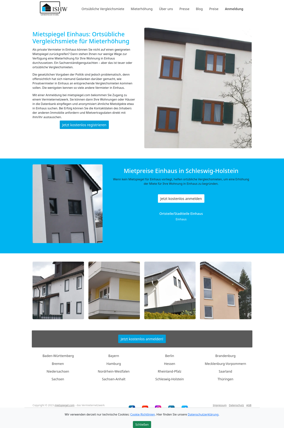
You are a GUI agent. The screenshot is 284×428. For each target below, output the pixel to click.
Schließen (142, 424)
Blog (199, 8)
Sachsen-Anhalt (114, 379)
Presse (184, 8)
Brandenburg (225, 356)
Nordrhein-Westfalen (114, 371)
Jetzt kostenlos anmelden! (142, 338)
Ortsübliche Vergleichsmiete (103, 8)
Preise (213, 8)
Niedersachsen (58, 371)
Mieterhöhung (142, 8)
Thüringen (225, 379)
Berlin (169, 356)
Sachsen (57, 379)
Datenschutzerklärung (203, 414)
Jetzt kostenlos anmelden (181, 198)
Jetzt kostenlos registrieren (84, 124)
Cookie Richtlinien (142, 414)
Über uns (166, 8)
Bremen (58, 363)
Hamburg (113, 363)
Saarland (225, 371)
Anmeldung (234, 8)
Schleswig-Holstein (169, 379)
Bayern (113, 356)
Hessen (169, 363)
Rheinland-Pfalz (169, 371)
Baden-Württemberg (58, 356)
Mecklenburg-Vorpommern (225, 363)
